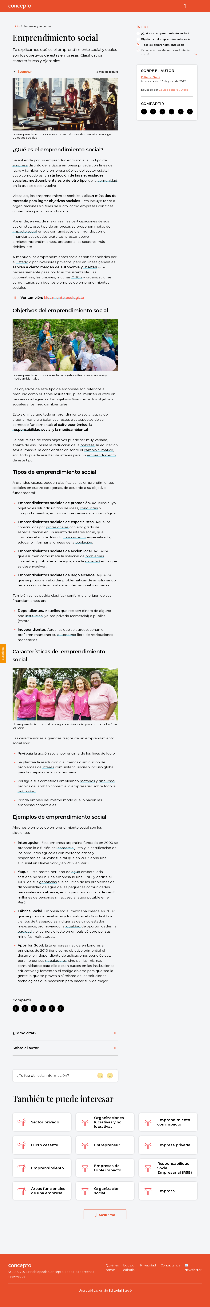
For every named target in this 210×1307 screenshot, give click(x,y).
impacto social (25, 231)
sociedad (92, 561)
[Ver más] (195, 53)
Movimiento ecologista (64, 298)
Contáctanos (170, 1265)
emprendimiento (101, 455)
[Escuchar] (22, 72)
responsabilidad (26, 430)
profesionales (57, 527)
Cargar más (105, 1214)
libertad (90, 267)
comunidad (107, 180)
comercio (65, 848)
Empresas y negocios (37, 26)
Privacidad (148, 1265)
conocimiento (74, 537)
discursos (107, 781)
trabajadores (56, 960)
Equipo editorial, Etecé (173, 89)
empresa (20, 165)
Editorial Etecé (150, 77)
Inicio (16, 26)
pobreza (87, 445)
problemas (94, 556)
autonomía (66, 635)
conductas (89, 508)
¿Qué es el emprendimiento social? (165, 33)
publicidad (27, 791)
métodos (87, 781)
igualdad (73, 926)
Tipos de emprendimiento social (163, 44)
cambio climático (98, 450)
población (83, 542)
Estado (22, 262)
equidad (25, 931)
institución (34, 616)
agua (75, 872)
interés (48, 767)
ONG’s (77, 277)
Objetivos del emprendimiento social (166, 39)
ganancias (48, 882)
